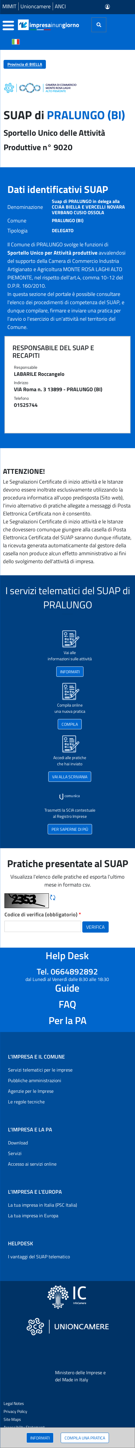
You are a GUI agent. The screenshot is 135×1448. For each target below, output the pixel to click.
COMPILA (70, 724)
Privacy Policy (15, 1411)
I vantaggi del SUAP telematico (39, 1256)
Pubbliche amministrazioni (34, 1080)
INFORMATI (40, 1438)
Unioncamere (35, 6)
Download (18, 1142)
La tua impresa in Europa (33, 1215)
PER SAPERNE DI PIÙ (70, 829)
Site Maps (12, 1419)
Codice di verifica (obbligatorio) (42, 914)
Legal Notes (14, 1403)
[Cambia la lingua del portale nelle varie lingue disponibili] (15, 41)
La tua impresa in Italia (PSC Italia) (42, 1204)
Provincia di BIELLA (24, 64)
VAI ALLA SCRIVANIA (69, 777)
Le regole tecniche (26, 1101)
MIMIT (9, 6)
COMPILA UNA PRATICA (85, 1438)
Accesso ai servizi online (32, 1163)
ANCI (60, 6)
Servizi (15, 1153)
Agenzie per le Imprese (31, 1091)
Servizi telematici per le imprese (40, 1069)
